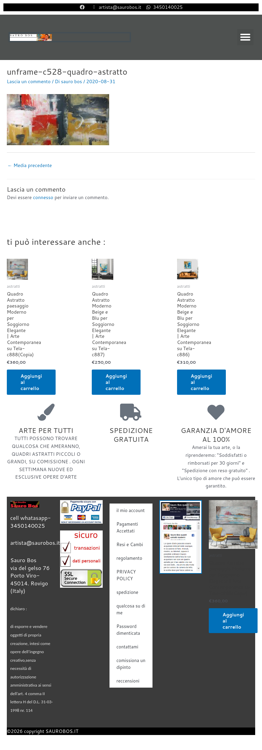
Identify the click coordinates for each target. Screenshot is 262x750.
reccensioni (128, 681)
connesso (43, 197)
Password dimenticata (128, 629)
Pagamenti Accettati (127, 527)
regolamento (129, 558)
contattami (127, 647)
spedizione (127, 592)
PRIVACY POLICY (126, 575)
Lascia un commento (28, 81)
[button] (245, 37)
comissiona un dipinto (130, 663)
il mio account (130, 510)
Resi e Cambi (129, 544)
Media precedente (30, 165)
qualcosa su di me (130, 609)
